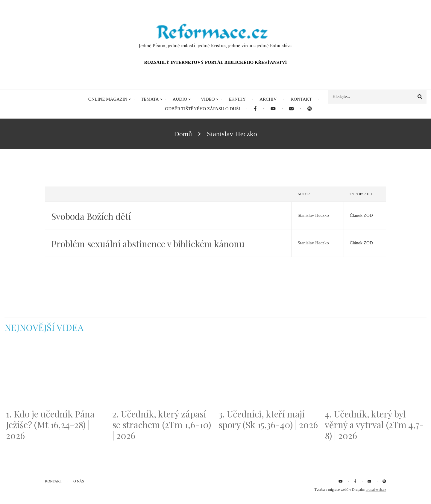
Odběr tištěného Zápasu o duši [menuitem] (202, 108)
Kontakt (53, 481)
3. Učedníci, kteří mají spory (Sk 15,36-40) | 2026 (268, 419)
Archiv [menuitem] (268, 99)
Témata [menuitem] (150, 99)
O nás (78, 481)
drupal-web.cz (376, 490)
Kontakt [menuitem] (301, 99)
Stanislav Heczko (313, 215)
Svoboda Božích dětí (91, 216)
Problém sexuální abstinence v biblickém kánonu (148, 243)
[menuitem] (255, 109)
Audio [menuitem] (180, 99)
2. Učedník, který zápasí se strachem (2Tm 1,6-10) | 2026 (161, 424)
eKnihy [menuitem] (237, 99)
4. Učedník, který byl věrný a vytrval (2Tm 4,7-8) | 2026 (374, 424)
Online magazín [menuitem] (107, 99)
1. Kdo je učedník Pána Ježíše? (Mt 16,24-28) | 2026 (50, 424)
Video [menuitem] (208, 99)
